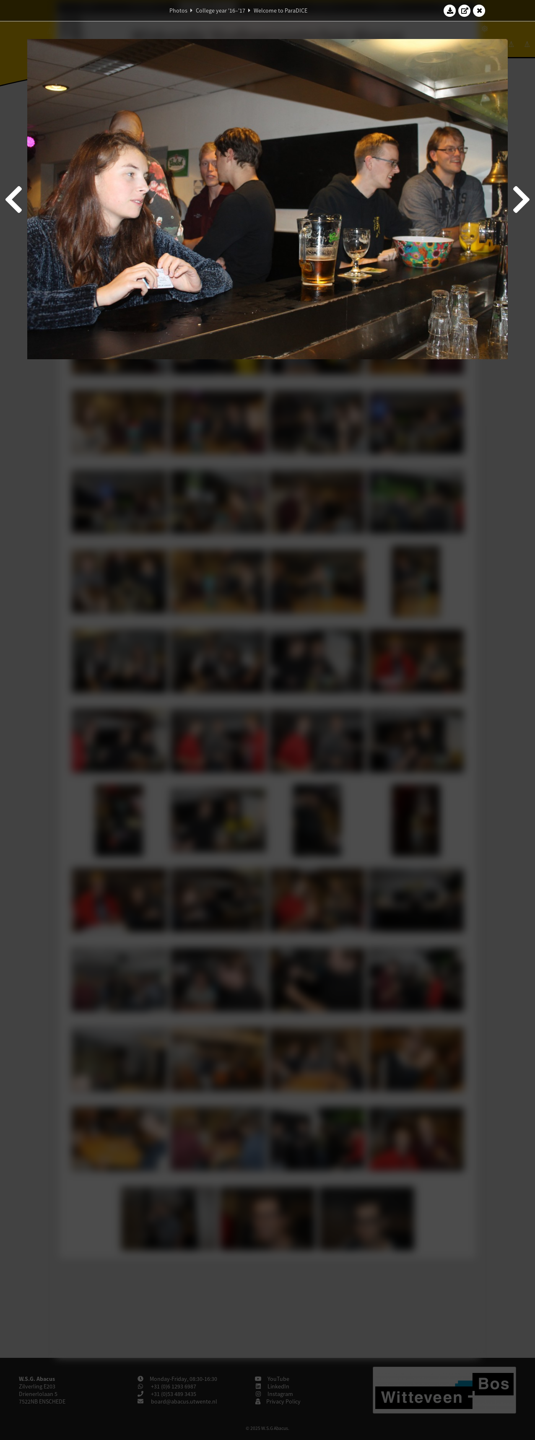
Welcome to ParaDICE (280, 10)
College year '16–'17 (220, 10)
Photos (178, 10)
